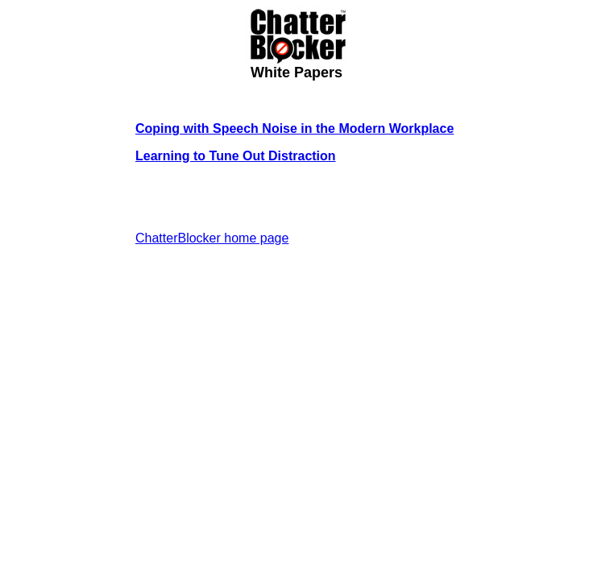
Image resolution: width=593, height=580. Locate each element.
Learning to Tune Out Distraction (235, 156)
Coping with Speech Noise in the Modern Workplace (294, 128)
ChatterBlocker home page (211, 238)
